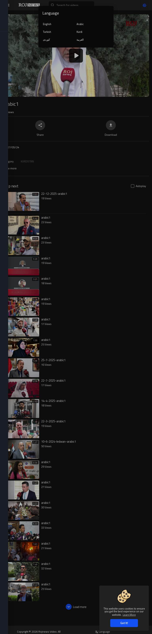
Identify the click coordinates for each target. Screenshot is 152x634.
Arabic (80, 24)
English (47, 24)
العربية (80, 39)
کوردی (46, 39)
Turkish (47, 31)
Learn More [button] (129, 615)
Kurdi (79, 31)
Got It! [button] (124, 623)
